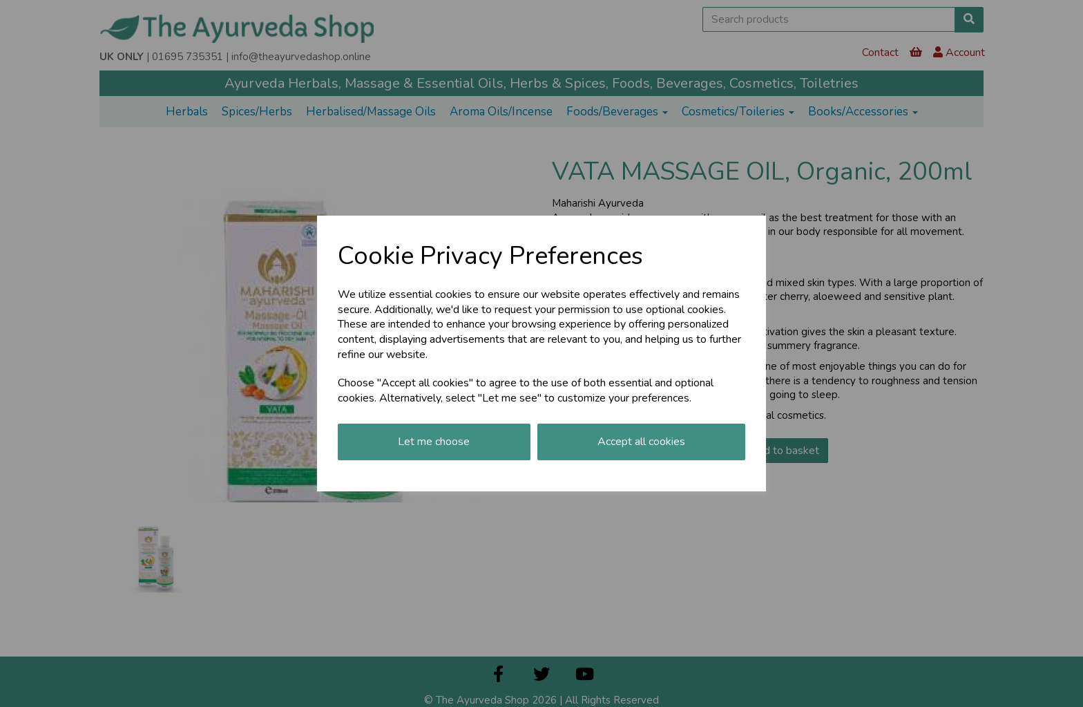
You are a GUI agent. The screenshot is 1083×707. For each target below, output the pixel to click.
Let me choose (434, 441)
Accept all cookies (641, 441)
